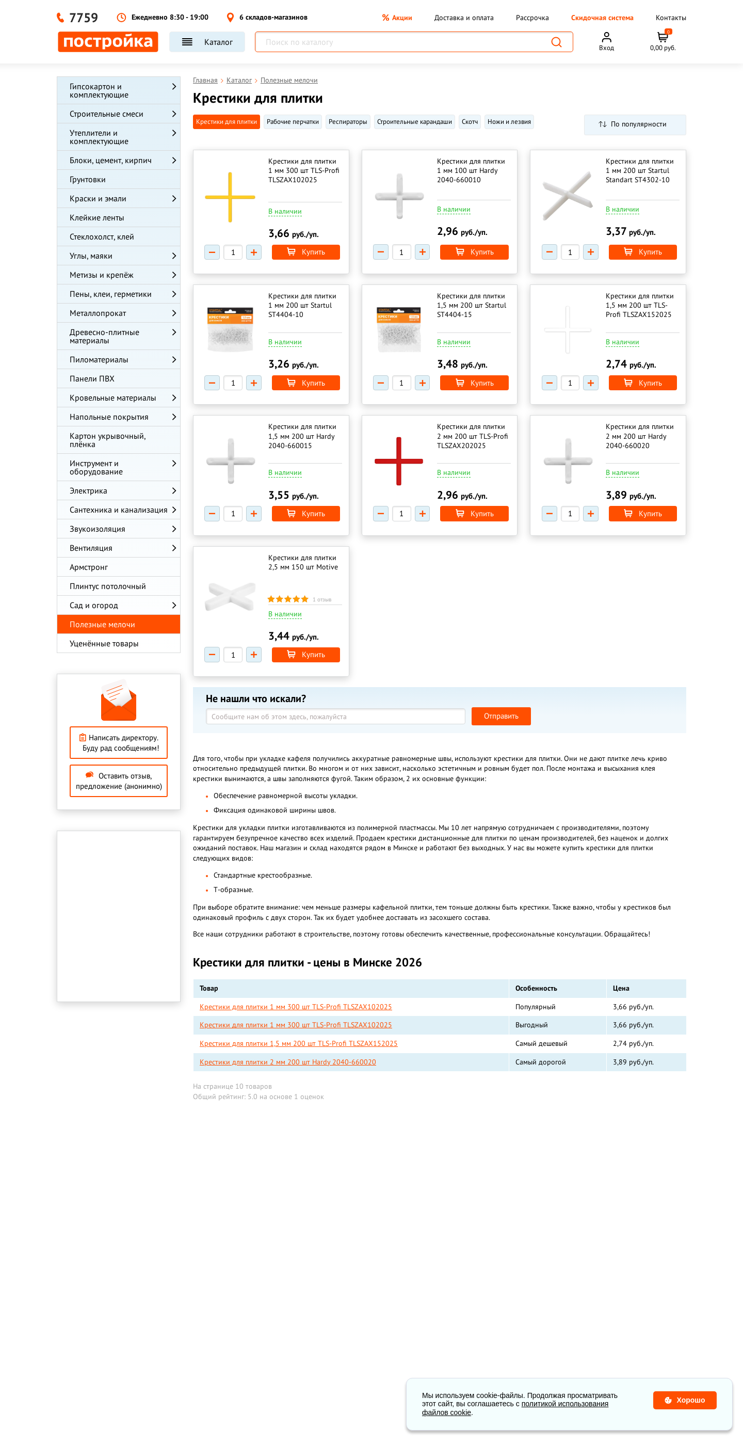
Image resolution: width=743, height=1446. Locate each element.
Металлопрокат (98, 313)
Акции (397, 17)
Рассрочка (532, 17)
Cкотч (470, 121)
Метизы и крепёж (102, 274)
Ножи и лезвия (509, 121)
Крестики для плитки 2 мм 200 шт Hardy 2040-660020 (640, 437)
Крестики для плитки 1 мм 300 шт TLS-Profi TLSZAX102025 (304, 170)
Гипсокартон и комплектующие (99, 90)
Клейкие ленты (97, 217)
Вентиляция (91, 548)
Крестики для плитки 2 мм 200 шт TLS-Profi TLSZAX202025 (473, 437)
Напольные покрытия (109, 416)
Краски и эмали (98, 198)
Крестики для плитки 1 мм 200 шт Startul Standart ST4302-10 (640, 170)
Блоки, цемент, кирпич (111, 160)
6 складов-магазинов (267, 17)
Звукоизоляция (97, 528)
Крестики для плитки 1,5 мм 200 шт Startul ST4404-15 (472, 306)
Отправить (501, 719)
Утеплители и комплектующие (99, 137)
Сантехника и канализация (119, 509)
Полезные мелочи (102, 624)
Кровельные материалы (113, 397)
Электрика (88, 490)
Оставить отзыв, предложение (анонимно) (119, 781)
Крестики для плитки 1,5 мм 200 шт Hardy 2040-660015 (303, 437)
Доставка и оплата (464, 17)
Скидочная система (602, 17)
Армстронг (89, 567)
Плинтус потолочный (108, 586)
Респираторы (348, 121)
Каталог (207, 42)
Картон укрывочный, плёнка (108, 440)
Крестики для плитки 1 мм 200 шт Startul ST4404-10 (303, 306)
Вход (606, 47)
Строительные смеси (106, 113)
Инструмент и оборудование (96, 467)
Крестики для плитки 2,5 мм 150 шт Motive (303, 564)
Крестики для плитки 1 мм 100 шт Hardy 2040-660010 (472, 170)
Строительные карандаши (414, 121)
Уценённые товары (104, 643)
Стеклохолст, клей (102, 236)
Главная (205, 80)
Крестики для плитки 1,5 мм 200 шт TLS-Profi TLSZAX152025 (640, 306)
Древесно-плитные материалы (104, 336)
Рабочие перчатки (293, 121)
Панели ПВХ (92, 378)
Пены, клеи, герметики (111, 294)
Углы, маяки (91, 255)
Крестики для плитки (226, 121)
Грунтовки (88, 179)
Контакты (671, 17)
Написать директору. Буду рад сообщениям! (118, 743)
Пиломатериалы (99, 359)
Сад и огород (94, 605)
